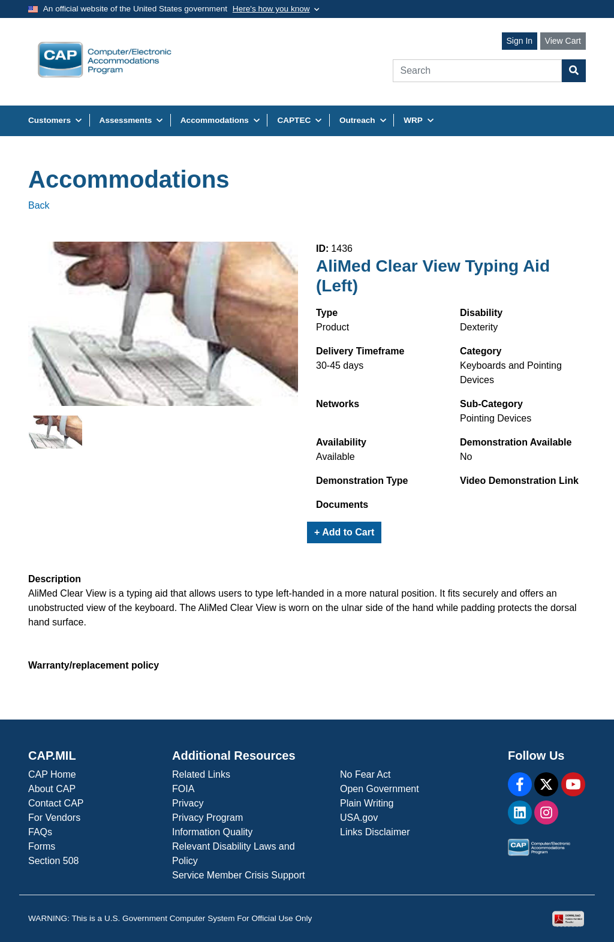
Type (327, 313)
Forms (41, 846)
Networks (337, 404)
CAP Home (52, 774)
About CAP (52, 789)
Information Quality (212, 832)
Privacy (187, 803)
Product (332, 327)
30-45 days (339, 365)
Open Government (379, 789)
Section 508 (53, 861)
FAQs (40, 832)
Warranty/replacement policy (93, 665)
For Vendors (54, 817)
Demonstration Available (515, 442)
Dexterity (479, 327)
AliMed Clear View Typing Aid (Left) (433, 276)
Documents (342, 504)
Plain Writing (367, 803)
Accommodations (129, 179)
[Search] (477, 70)
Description (54, 579)
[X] (546, 784)
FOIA (183, 789)
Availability (341, 442)
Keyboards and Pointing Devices (511, 372)
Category (480, 351)
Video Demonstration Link (519, 480)
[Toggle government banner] (276, 9)
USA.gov (359, 817)
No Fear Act (365, 774)
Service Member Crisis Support (238, 875)
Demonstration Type (362, 480)
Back (39, 205)
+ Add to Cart (344, 532)
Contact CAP (55, 803)
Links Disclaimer (375, 832)
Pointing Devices (495, 418)
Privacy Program (207, 817)
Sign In (520, 41)
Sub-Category (491, 404)
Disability (481, 313)
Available (335, 457)
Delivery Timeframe (360, 351)
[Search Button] (574, 70)
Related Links (201, 774)
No (466, 457)
